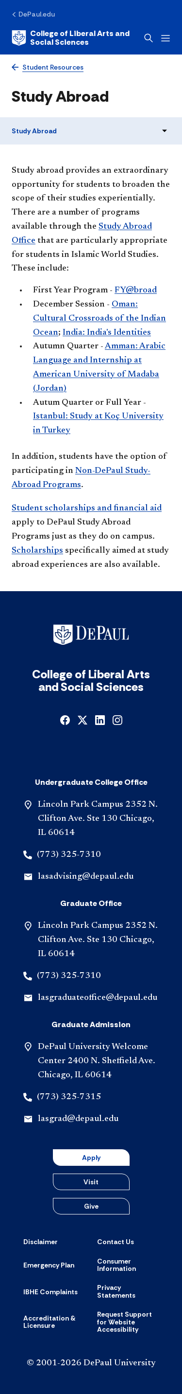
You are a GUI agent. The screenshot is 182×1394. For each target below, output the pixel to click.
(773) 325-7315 (69, 1097)
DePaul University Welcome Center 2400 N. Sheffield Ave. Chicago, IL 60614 (96, 1061)
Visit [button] (91, 1181)
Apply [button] (91, 1157)
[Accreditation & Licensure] (54, 1322)
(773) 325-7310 (69, 855)
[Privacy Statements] (128, 1291)
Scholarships (37, 550)
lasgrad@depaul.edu (78, 1119)
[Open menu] (165, 38)
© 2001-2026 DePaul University (91, 1363)
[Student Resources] (47, 67)
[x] (82, 719)
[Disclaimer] (40, 1242)
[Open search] (148, 38)
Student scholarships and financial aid (87, 508)
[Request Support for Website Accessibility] (128, 1322)
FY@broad (136, 290)
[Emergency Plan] (48, 1265)
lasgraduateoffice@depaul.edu (97, 998)
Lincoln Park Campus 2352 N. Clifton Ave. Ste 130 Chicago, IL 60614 (98, 818)
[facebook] (65, 719)
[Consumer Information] (128, 1265)
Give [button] (91, 1206)
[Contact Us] (115, 1242)
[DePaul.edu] (33, 14)
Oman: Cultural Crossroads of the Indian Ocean (99, 318)
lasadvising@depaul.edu (85, 876)
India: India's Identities (107, 332)
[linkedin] (100, 719)
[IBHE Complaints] (50, 1292)
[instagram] (117, 719)
